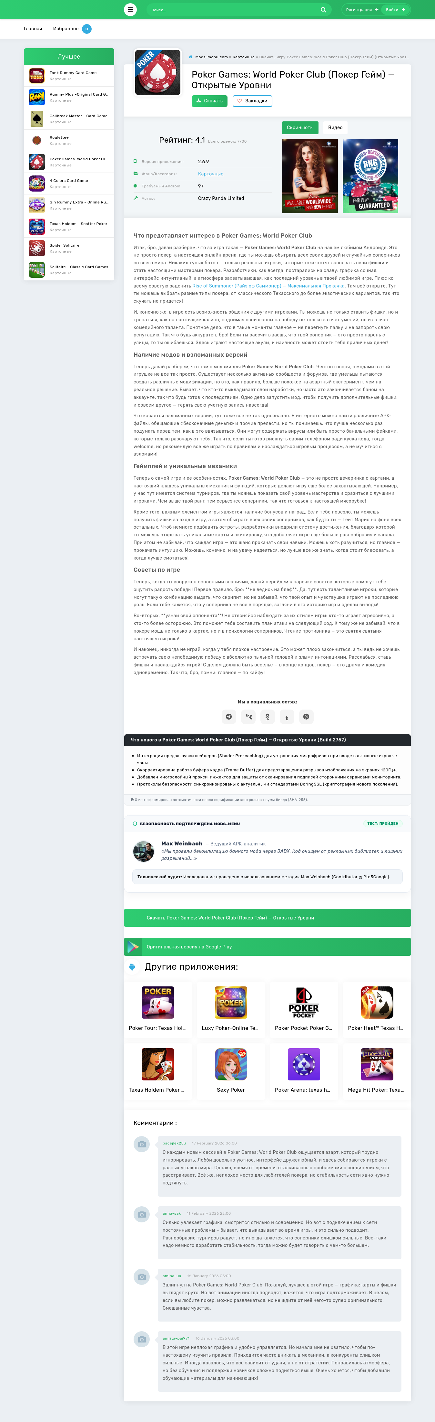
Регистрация (362, 9)
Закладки (253, 101)
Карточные (211, 174)
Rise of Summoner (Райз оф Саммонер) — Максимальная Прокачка (268, 286)
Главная (33, 29)
